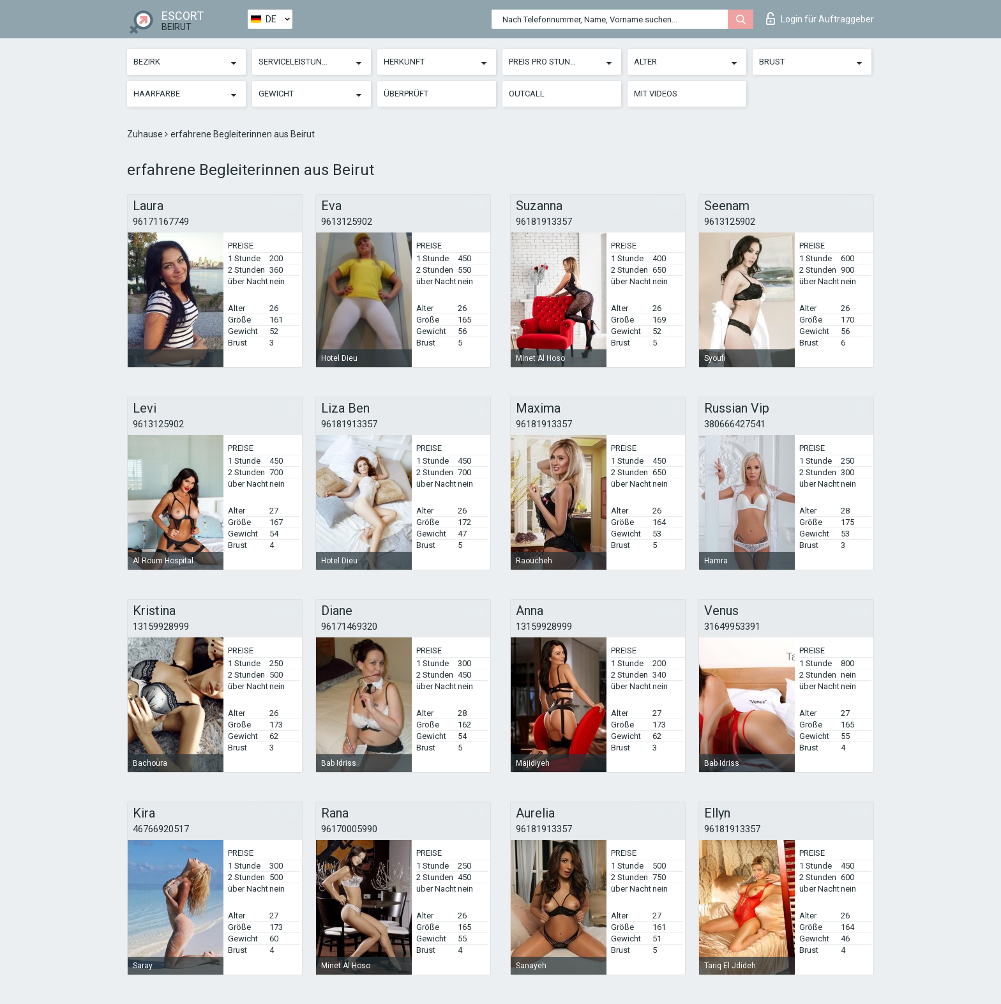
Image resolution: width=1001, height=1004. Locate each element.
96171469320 (349, 626)
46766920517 (161, 829)
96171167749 (161, 221)
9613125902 (346, 221)
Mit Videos (655, 93)
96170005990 (349, 829)
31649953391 (732, 626)
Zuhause (146, 134)
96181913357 (544, 221)
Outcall (527, 93)
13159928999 (161, 626)
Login (820, 18)
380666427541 (734, 424)
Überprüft (406, 93)
